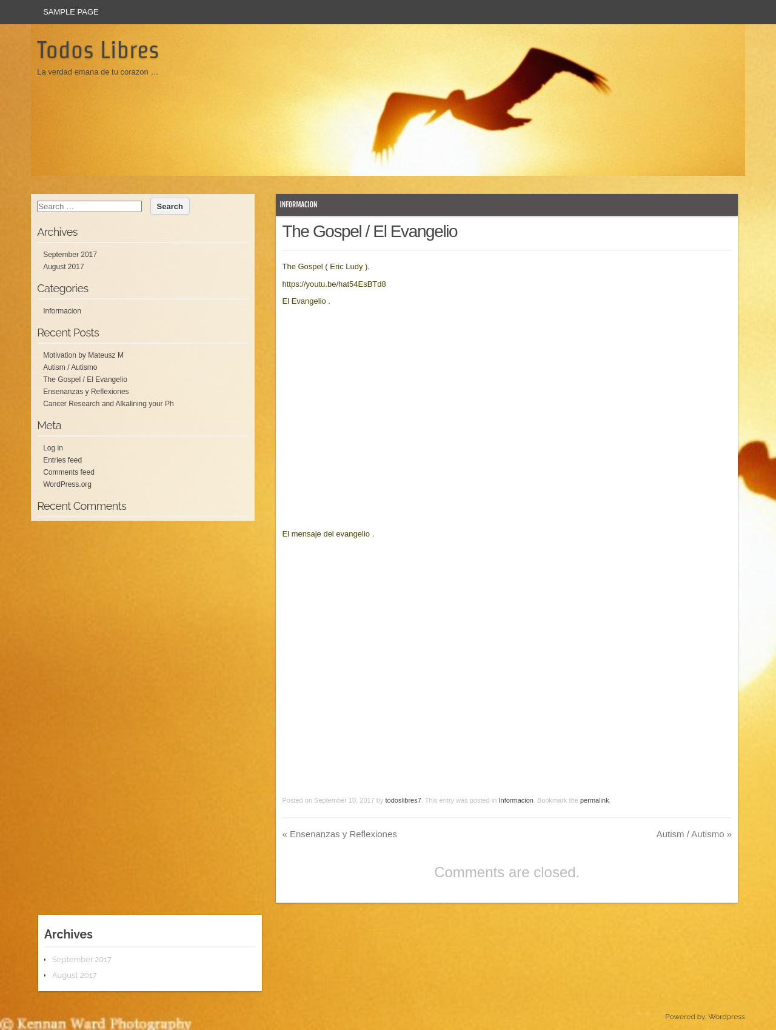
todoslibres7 (403, 800)
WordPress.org (67, 484)
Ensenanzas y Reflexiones (339, 834)
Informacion (298, 204)
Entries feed (62, 460)
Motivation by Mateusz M (83, 355)
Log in (53, 448)
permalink (594, 800)
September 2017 (70, 254)
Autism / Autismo (694, 834)
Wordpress (726, 1016)
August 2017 (63, 267)
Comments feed (69, 472)
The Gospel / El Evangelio (85, 379)
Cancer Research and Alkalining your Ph (108, 404)
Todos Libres (98, 49)
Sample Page (71, 11)
